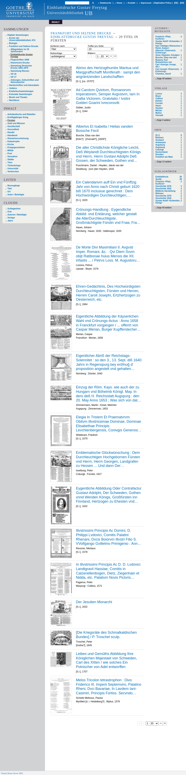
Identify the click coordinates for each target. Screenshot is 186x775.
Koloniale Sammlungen (20, 94)
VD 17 (13, 77)
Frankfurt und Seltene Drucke (23, 46)
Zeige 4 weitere (163, 120)
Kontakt (131, 3)
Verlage (11, 218)
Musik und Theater (18, 97)
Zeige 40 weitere (164, 78)
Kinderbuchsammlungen (21, 91)
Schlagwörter (14, 209)
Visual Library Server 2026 (12, 773)
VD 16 (13, 74)
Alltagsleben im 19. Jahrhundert (20, 50)
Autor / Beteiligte (15, 194)
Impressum (146, 3)
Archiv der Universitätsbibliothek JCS (22, 39)
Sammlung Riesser (20, 71)
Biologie (13, 43)
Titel (9, 188)
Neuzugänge (13, 185)
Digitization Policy (162, 3)
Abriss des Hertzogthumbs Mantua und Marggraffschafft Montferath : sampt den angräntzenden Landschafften (108, 72)
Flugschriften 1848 (20, 60)
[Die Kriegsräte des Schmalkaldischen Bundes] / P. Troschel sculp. (106, 634)
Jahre (10, 221)
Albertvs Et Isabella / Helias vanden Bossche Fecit (104, 128)
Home (119, 3)
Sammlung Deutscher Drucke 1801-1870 (21, 67)
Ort (9, 191)
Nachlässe (14, 100)
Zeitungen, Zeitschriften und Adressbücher (25, 81)
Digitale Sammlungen (18, 35)
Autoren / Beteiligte (17, 215)
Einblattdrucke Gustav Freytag (22, 55)
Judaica (13, 88)
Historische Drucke (20, 63)
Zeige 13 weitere (164, 162)
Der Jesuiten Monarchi (94, 602)
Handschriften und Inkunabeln (24, 85)
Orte (9, 212)
